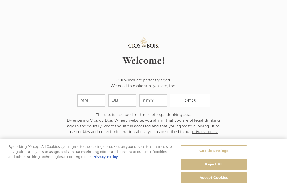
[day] (122, 100)
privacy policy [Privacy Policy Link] (205, 131)
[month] (91, 100)
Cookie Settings (213, 152)
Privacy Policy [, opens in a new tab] (105, 158)
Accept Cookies (214, 178)
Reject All (213, 165)
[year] (153, 100)
